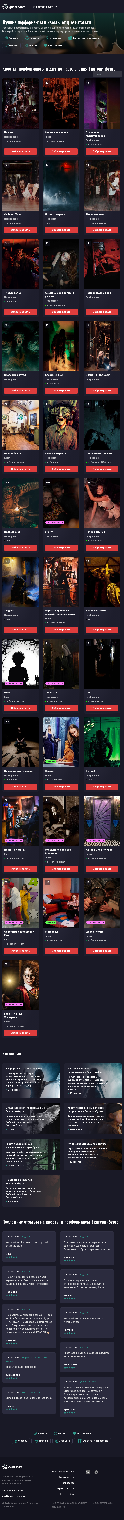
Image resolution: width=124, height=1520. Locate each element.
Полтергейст (12, 532)
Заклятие (51, 692)
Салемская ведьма (56, 132)
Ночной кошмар (95, 532)
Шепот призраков (56, 453)
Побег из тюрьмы (14, 849)
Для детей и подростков (83, 38)
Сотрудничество (64, 1488)
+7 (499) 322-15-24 (12, 1490)
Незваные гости (96, 610)
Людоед (9, 610)
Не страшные (53, 45)
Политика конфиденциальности (70, 1503)
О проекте (68, 1483)
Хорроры (11, 38)
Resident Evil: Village (98, 292)
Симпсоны (51, 931)
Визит (49, 532)
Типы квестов (66, 1477)
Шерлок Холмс (94, 931)
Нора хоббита (12, 453)
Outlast (90, 771)
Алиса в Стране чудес (99, 849)
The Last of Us (12, 292)
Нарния (49, 771)
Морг (7, 692)
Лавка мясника (95, 214)
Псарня (8, 132)
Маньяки (11, 45)
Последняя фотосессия (18, 771)
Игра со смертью (55, 214)
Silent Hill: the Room (98, 375)
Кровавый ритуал (15, 375)
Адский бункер (54, 375)
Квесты (31, 45)
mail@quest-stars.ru (13, 1496)
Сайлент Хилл (12, 214)
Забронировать (20, 151)
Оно (88, 692)
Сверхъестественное (99, 453)
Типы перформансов (63, 1471)
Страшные (53, 38)
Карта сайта (67, 1494)
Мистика (32, 38)
